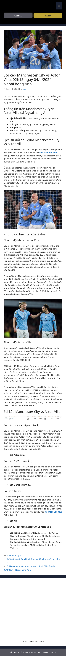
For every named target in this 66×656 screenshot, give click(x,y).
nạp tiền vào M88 (53, 511)
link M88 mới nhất (48, 152)
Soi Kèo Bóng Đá (15, 555)
